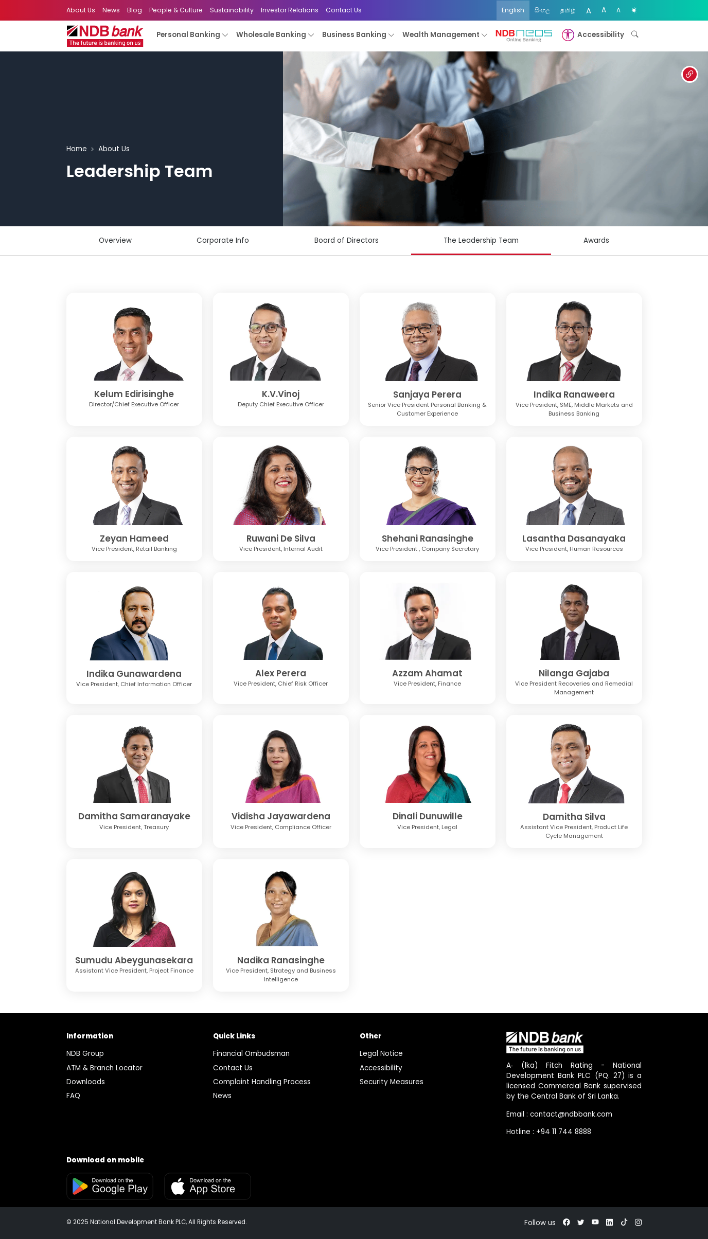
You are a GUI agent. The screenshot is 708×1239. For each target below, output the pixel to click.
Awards (596, 240)
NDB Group (85, 1053)
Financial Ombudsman (251, 1053)
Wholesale (275, 35)
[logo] (105, 36)
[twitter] (581, 1223)
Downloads (85, 1082)
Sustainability (232, 10)
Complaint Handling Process (262, 1082)
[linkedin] (609, 1223)
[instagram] (638, 1223)
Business (358, 35)
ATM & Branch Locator (104, 1068)
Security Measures (391, 1082)
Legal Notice (381, 1053)
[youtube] (595, 1223)
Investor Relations (289, 10)
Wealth (445, 35)
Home (76, 149)
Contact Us (344, 10)
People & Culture (176, 10)
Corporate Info (223, 240)
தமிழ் (568, 10)
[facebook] (566, 1223)
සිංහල (542, 10)
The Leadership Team (481, 240)
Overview (115, 240)
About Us (80, 10)
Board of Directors (346, 240)
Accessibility (381, 1068)
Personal (192, 35)
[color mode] (634, 10)
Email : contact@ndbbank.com (559, 1114)
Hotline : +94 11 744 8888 (548, 1132)
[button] (592, 35)
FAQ (73, 1096)
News (111, 10)
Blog (134, 10)
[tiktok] (624, 1223)
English (513, 10)
